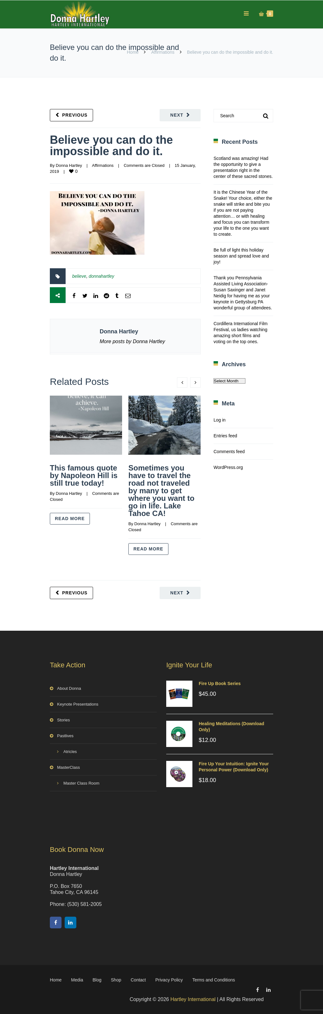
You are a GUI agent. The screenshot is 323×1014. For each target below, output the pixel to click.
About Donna (69, 688)
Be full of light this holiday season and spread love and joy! (241, 255)
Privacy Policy (169, 979)
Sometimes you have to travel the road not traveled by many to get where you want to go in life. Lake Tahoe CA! (161, 491)
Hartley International (192, 999)
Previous (74, 115)
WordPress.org (228, 467)
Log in (220, 419)
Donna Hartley (69, 165)
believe (79, 276)
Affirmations (162, 52)
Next (176, 115)
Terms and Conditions (213, 979)
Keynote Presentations (77, 704)
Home (132, 52)
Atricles (70, 751)
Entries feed (225, 435)
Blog (97, 979)
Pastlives (65, 735)
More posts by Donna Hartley (132, 341)
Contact (138, 979)
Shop (116, 979)
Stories (63, 720)
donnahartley (101, 276)
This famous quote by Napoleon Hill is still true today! (84, 475)
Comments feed (229, 451)
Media (77, 979)
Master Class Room (81, 783)
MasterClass (68, 767)
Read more (70, 518)
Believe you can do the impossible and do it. (111, 145)
